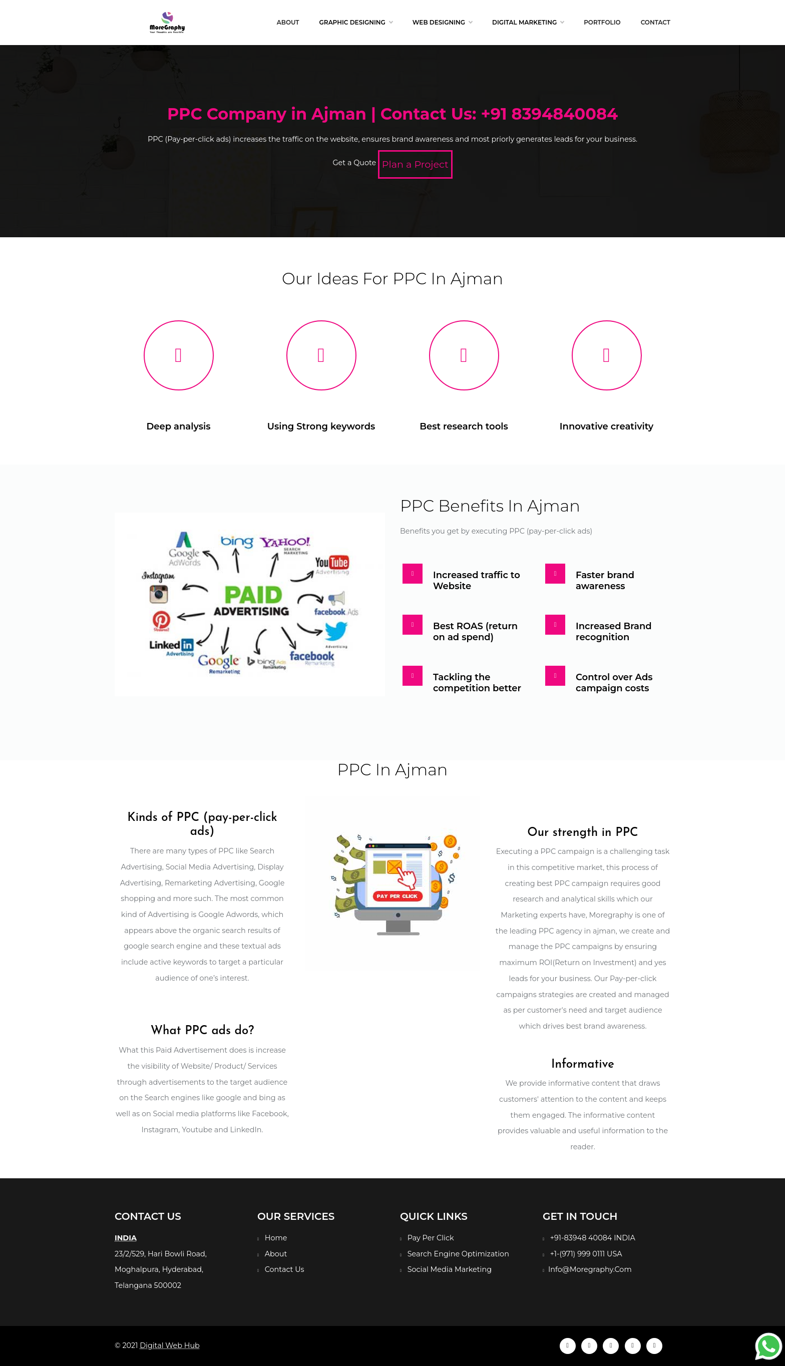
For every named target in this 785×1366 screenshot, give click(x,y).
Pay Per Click (431, 1237)
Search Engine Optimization (458, 1253)
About (288, 22)
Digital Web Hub (170, 1345)
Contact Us (284, 1269)
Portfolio (602, 22)
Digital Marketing (528, 22)
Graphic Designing (355, 22)
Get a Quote (354, 162)
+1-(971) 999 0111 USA (586, 1253)
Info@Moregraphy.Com (590, 1269)
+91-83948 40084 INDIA (592, 1237)
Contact (655, 22)
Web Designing (442, 22)
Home (276, 1237)
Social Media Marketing (450, 1269)
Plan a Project (415, 164)
